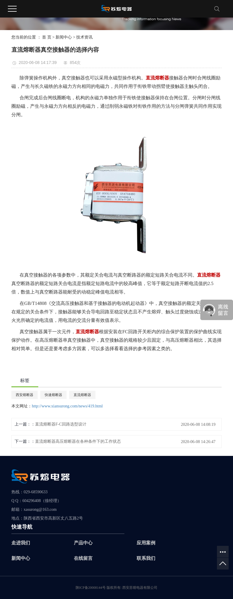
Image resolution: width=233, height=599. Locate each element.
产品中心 (83, 542)
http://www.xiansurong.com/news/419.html (67, 406)
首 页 (46, 37)
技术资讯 (84, 37)
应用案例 (146, 542)
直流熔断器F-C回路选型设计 (60, 424)
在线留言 (83, 558)
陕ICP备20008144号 (91, 588)
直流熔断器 (82, 395)
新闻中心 (63, 37)
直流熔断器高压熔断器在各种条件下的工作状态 (78, 441)
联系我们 (146, 558)
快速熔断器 (53, 395)
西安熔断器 (24, 395)
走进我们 (20, 542)
